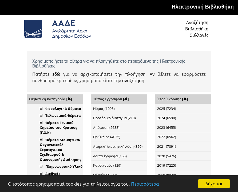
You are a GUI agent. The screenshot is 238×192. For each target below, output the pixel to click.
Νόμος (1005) (104, 108)
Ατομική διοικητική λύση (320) (117, 146)
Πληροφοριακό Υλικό (63, 166)
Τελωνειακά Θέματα (63, 115)
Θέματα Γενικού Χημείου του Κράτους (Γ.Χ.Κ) (58, 127)
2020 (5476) (166, 156)
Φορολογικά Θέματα (63, 108)
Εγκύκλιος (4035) (106, 136)
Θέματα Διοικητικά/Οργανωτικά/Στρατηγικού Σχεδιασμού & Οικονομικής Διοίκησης (60, 149)
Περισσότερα (145, 184)
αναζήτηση (133, 80)
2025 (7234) (166, 108)
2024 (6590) (166, 117)
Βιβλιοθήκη (196, 29)
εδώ (56, 74)
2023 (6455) (166, 127)
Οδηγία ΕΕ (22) (105, 175)
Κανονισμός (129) (107, 165)
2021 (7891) (166, 146)
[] (69, 99)
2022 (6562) (166, 136)
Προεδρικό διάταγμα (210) (114, 117)
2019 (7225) (166, 165)
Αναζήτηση (197, 22)
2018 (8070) (166, 175)
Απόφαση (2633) (106, 127)
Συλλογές (199, 35)
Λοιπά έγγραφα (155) (110, 156)
